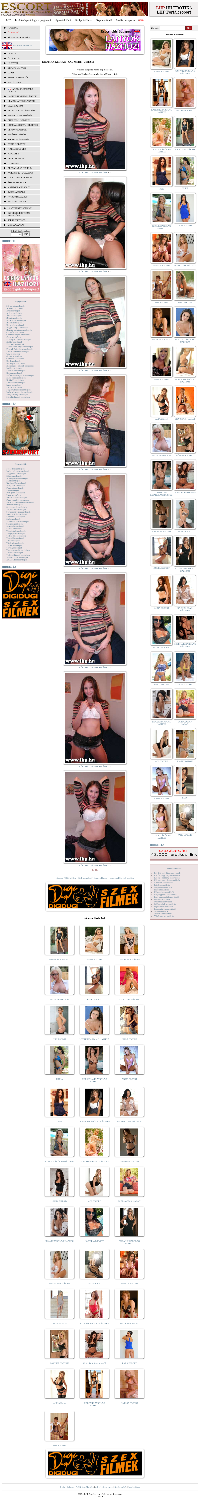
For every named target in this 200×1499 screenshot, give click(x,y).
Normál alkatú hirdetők (23, 125)
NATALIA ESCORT (94, 1241)
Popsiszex (13, 153)
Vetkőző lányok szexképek (18, 555)
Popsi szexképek (13, 495)
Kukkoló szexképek (15, 380)
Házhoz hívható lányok (22, 96)
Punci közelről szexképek (17, 500)
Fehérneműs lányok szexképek (19, 346)
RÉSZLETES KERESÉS (19, 37)
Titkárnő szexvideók (163, 913)
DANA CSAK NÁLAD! (129, 959)
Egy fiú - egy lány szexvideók (167, 873)
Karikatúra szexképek (16, 370)
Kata (59, 1121)
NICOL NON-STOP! (59, 999)
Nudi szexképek (13, 480)
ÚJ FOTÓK (13, 63)
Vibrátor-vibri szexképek (17, 557)
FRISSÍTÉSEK (14, 82)
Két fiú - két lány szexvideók (166, 877)
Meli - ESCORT (185, 302)
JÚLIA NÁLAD (59, 1201)
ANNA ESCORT (161, 608)
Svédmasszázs (16, 192)
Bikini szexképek (14, 318)
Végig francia (16, 158)
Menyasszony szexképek (17, 394)
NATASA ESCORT (129, 1403)
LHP (8, 20)
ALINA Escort (59, 1403)
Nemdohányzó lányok (21, 101)
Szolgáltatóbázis (83, 20)
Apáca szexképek (14, 313)
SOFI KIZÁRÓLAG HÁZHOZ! (94, 1161)
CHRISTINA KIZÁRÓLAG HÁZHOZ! (94, 1080)
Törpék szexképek (14, 545)
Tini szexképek (13, 540)
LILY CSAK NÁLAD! (129, 999)
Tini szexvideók (161, 911)
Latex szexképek (13, 385)
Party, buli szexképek (15, 485)
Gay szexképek (13, 354)
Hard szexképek (13, 361)
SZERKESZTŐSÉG (17, 220)
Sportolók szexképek (15, 516)
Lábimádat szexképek (16, 382)
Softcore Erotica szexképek (18, 512)
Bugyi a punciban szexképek (19, 330)
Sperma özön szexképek (17, 514)
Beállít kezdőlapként (85, 1487)
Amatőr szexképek (14, 308)
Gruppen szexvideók (163, 887)
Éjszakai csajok (17, 182)
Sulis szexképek (13, 519)
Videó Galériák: (173, 868)
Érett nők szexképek (15, 344)
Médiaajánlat (134, 1487)
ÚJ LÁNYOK (14, 58)
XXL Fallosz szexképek (16, 559)
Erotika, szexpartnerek (127, 20)
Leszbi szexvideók (162, 899)
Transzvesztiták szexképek (18, 550)
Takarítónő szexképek (16, 531)
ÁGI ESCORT (94, 1201)
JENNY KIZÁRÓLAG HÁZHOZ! (94, 1121)
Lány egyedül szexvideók (165, 894)
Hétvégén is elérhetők (21, 110)
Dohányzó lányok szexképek (19, 339)
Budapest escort (18, 201)
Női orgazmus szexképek (17, 478)
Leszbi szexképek (14, 387)
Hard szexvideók (161, 889)
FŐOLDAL (13, 28)
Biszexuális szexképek (16, 320)
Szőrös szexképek (14, 528)
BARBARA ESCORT (129, 1161)
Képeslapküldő (104, 20)
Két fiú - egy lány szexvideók (167, 875)
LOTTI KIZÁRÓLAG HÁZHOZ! (94, 1039)
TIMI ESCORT (59, 1445)
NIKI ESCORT (59, 1039)
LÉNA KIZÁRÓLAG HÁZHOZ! (59, 1241)
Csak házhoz (15, 106)
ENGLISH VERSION (22, 45)
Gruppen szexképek (15, 358)
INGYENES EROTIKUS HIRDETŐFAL (19, 214)
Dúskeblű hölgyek (19, 120)
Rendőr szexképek (14, 504)
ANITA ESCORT (129, 1079)
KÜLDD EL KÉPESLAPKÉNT (93, 172)
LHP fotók (14, 163)
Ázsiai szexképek (14, 315)
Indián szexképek (14, 368)
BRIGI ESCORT (161, 684)
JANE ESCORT (94, 1283)
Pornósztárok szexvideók (165, 909)
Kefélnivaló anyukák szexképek (20, 375)
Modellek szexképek (15, 468)
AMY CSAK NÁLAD (129, 1323)
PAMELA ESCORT (129, 1283)
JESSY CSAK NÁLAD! (59, 1283)
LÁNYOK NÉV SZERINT (20, 208)
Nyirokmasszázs (18, 197)
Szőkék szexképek (14, 524)
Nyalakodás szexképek (16, 483)
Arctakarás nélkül (20, 168)
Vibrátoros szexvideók (164, 916)
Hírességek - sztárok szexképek (20, 366)
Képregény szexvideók (164, 892)
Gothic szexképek (14, 356)
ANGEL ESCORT (94, 999)
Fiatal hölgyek (17, 149)
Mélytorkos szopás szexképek (19, 392)
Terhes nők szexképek (16, 536)
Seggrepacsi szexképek (16, 507)
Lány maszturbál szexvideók (166, 897)
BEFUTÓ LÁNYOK (17, 68)
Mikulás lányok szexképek (18, 397)
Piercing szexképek (14, 488)
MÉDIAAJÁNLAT (16, 225)
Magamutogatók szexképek (18, 389)
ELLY (185, 797)
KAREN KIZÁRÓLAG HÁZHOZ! (94, 1404)
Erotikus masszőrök (20, 115)
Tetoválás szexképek (15, 538)
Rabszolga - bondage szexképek (20, 502)
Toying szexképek (14, 547)
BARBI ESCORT (94, 959)
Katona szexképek (14, 373)
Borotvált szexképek (15, 325)
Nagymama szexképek (16, 473)
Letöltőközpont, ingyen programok (33, 20)
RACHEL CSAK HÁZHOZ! (129, 1121)
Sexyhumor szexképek (16, 509)
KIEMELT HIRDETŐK (18, 77)
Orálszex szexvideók (163, 901)
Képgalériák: (21, 301)
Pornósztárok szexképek (17, 497)
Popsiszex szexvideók (163, 906)
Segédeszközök (17, 134)
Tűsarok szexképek (14, 552)
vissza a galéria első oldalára (121, 878)
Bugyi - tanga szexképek (17, 327)
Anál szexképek (13, 310)
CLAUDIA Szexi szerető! (94, 1363)
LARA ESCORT (129, 1363)
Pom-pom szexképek (15, 492)
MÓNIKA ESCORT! (59, 1363)
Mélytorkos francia (20, 177)
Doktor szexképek (14, 342)
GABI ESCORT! (161, 379)
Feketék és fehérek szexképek (19, 349)
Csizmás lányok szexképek (18, 334)
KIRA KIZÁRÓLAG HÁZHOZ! (59, 1161)
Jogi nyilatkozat (67, 1487)
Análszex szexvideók (163, 882)
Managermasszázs (19, 187)
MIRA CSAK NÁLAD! (59, 959)
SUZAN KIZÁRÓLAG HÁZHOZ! (129, 1242)
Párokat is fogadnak (20, 173)
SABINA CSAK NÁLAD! (129, 1201)
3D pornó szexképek (15, 306)
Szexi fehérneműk (18, 139)
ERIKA (59, 1079)
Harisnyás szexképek (15, 363)
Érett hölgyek (17, 144)
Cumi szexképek (13, 337)
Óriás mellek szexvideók (165, 904)
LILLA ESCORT (129, 1039)
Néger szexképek (13, 476)
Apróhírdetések (63, 20)
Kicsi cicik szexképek (16, 377)
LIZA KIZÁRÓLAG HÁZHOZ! (94, 1323)
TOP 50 (11, 72)
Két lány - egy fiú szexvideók (167, 880)
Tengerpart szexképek (16, 533)
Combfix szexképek (15, 332)
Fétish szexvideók (162, 885)
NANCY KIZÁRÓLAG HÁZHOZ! (185, 380)
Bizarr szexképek (14, 322)
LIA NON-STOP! (59, 1323)
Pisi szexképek (12, 490)
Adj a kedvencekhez (104, 1487)
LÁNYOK (12, 53)
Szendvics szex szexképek (17, 521)
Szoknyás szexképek (15, 526)
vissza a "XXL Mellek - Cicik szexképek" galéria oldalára (81, 878)
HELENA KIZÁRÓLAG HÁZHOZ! (185, 645)
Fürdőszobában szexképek (18, 351)
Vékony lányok (17, 129)
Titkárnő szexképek (15, 543)
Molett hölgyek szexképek (18, 471)
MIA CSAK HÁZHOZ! (184, 684)
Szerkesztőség (120, 1487)
